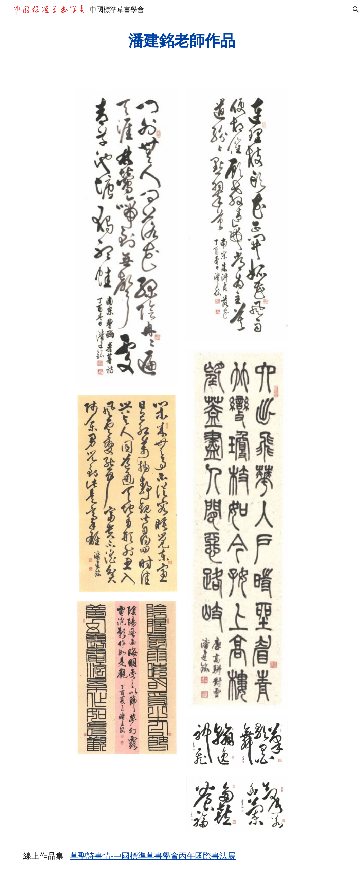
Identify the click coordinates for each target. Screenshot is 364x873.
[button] (356, 9)
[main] (182, 40)
